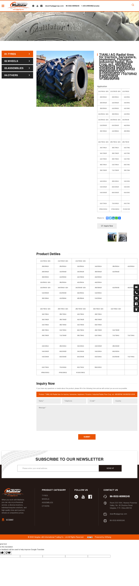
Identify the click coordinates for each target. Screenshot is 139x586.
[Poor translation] (7, 553)
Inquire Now (107, 226)
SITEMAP (9, 520)
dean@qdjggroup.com (54, 6)
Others (45, 506)
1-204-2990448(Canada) (90, 6)
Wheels (45, 499)
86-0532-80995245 (72, 6)
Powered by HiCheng (103, 537)
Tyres (45, 496)
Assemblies (47, 503)
